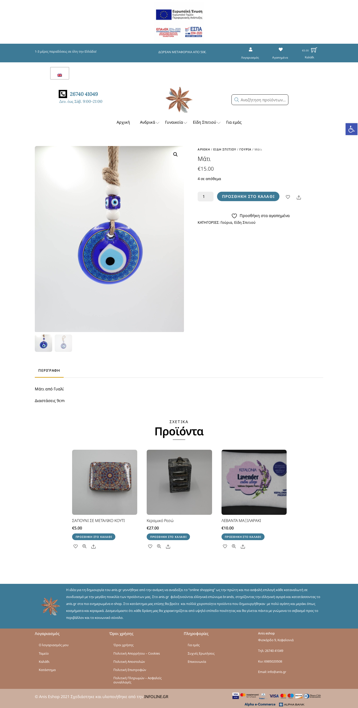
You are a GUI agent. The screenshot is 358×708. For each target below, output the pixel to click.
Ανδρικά (150, 120)
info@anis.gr (277, 670)
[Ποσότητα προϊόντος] (206, 194)
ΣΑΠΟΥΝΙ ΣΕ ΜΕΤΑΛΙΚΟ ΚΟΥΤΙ (98, 519)
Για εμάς (234, 119)
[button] (352, 129)
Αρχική (123, 119)
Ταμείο (44, 651)
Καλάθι (44, 660)
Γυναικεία (176, 120)
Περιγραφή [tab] (49, 369)
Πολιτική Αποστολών (129, 660)
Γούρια (245, 147)
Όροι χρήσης (123, 643)
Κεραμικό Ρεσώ (160, 519)
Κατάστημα (47, 668)
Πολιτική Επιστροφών (129, 668)
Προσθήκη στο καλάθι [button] (94, 535)
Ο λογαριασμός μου (54, 643)
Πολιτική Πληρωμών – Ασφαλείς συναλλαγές (137, 678)
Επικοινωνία (197, 660)
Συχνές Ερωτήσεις (201, 651)
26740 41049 (274, 649)
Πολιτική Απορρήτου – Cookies (136, 651)
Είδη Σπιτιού (207, 120)
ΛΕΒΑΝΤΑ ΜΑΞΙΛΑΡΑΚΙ (241, 519)
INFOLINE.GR (156, 695)
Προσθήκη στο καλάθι (248, 194)
